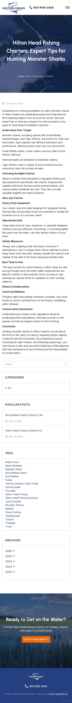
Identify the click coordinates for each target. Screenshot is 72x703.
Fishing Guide (13, 487)
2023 (8, 566)
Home (21, 76)
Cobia (8, 479)
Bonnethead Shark (16, 472)
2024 (8, 561)
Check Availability (36, 639)
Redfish (9, 508)
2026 (8, 551)
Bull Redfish (12, 476)
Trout (8, 526)
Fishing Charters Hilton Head (21, 483)
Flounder (10, 490)
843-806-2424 (38, 686)
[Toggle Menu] (67, 7)
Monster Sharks (14, 505)
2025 (8, 556)
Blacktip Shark (13, 469)
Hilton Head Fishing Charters (21, 497)
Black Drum (12, 462)
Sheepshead (12, 515)
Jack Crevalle (13, 501)
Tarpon (9, 519)
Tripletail (10, 522)
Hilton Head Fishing (16, 494)
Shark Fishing (13, 512)
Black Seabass (13, 465)
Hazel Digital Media (58, 694)
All (9, 387)
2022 (8, 571)
